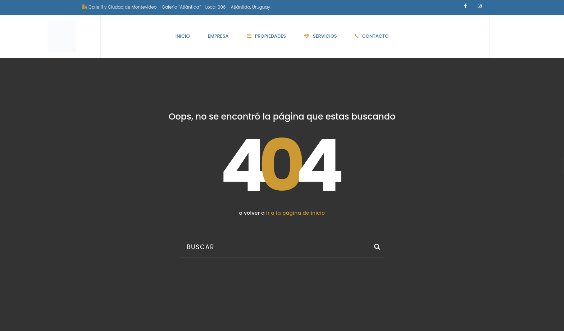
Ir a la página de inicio (295, 212)
